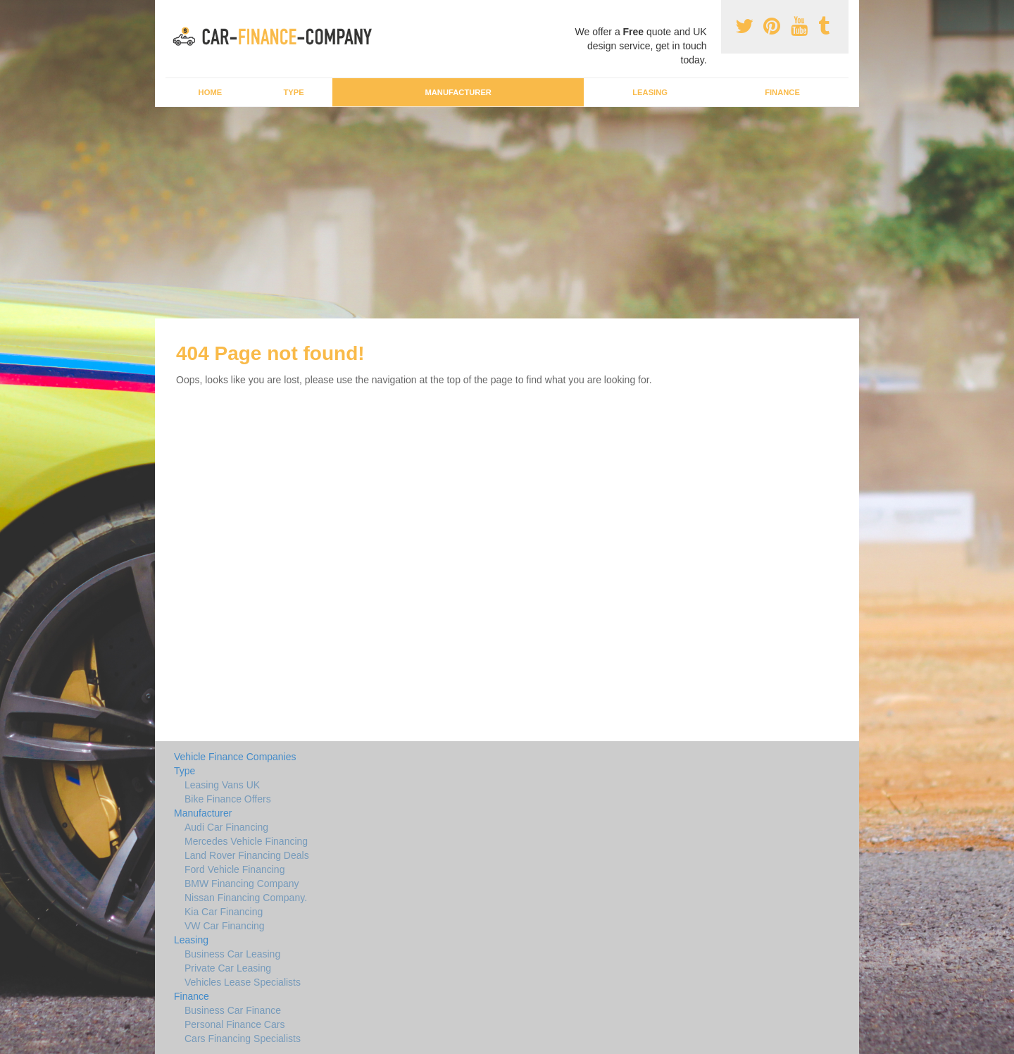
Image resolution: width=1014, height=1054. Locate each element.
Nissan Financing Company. (245, 897)
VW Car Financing (224, 925)
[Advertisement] (507, 212)
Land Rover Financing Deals (246, 855)
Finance (782, 92)
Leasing (650, 92)
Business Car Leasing (232, 954)
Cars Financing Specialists (242, 1038)
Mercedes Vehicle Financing (246, 841)
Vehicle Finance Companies (235, 756)
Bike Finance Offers (227, 799)
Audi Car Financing (226, 827)
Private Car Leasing (227, 968)
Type (293, 92)
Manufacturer (458, 92)
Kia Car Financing (223, 911)
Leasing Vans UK (222, 784)
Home (211, 92)
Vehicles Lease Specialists (242, 982)
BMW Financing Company (241, 883)
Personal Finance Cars (234, 1024)
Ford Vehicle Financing (234, 869)
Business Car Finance (232, 1010)
